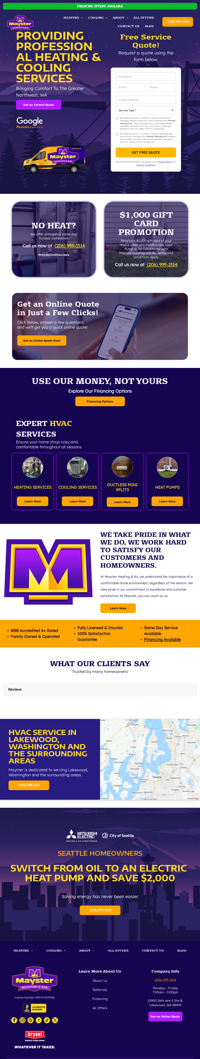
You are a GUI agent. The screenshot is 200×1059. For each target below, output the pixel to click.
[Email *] (130, 87)
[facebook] (14, 1020)
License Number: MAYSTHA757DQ (35, 997)
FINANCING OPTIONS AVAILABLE (100, 6)
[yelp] (31, 1020)
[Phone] (161, 87)
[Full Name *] (146, 77)
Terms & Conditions (145, 165)
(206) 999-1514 (178, 22)
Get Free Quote (146, 152)
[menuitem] (73, 18)
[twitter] (55, 1020)
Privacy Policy (164, 161)
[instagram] (22, 1020)
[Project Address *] (146, 100)
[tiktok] (47, 1020)
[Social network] (39, 1020)
